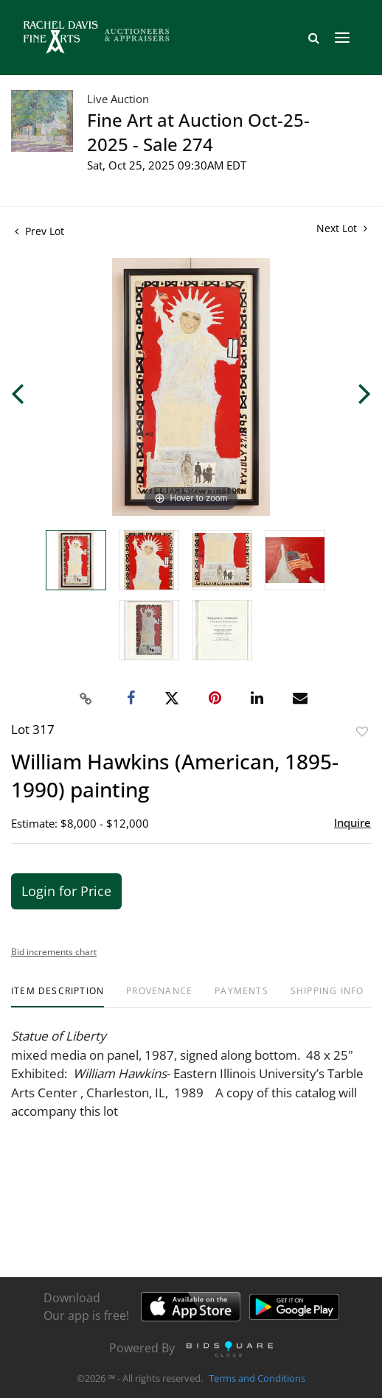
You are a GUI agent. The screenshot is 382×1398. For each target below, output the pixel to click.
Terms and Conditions (257, 1378)
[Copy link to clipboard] (86, 698)
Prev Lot (39, 231)
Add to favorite (362, 731)
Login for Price (66, 891)
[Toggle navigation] (342, 37)
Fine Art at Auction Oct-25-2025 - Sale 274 (198, 132)
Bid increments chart (54, 952)
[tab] (57, 996)
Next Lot (341, 228)
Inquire (352, 822)
